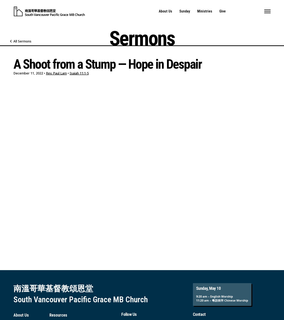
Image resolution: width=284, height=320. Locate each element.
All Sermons (22, 41)
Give (222, 11)
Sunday (184, 11)
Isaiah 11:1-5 (79, 73)
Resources (58, 315)
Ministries (204, 11)
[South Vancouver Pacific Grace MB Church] (49, 11)
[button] (267, 11)
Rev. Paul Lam (56, 73)
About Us (165, 11)
